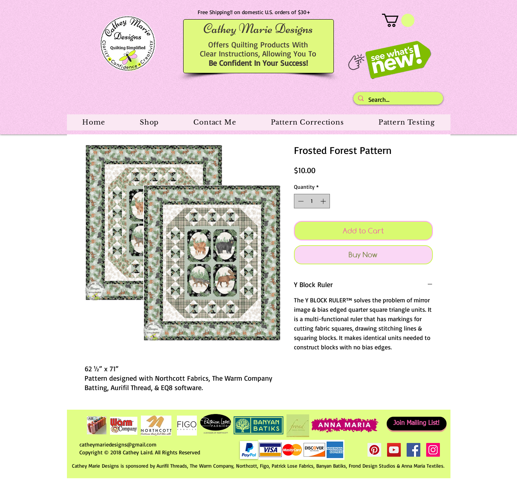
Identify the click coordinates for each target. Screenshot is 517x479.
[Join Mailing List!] (417, 423)
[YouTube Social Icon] (394, 450)
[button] (398, 20)
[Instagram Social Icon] (433, 450)
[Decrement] (300, 201)
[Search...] (397, 99)
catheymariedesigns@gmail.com (118, 444)
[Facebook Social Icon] (413, 450)
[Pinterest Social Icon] (374, 450)
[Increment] (324, 201)
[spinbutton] (312, 201)
